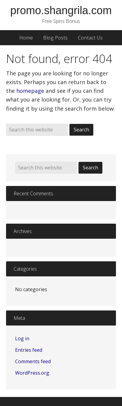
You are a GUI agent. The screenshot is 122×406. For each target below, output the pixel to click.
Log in (22, 338)
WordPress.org (32, 373)
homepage (30, 90)
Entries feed (28, 350)
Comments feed (33, 361)
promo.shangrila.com (61, 10)
